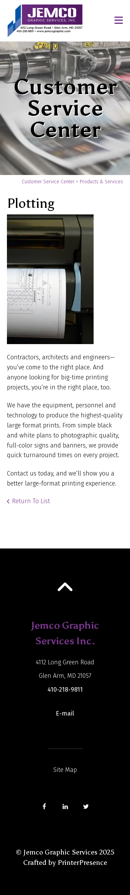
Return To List (31, 501)
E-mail (65, 713)
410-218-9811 (65, 689)
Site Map (65, 770)
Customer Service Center (48, 182)
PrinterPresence (82, 862)
